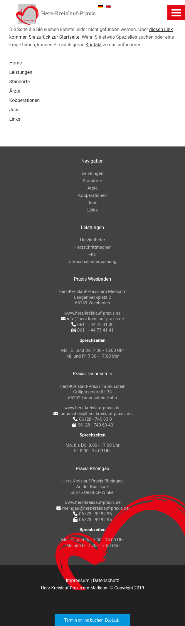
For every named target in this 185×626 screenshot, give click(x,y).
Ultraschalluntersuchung (92, 261)
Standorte (19, 81)
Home (15, 63)
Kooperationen (24, 100)
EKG (92, 254)
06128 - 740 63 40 (92, 425)
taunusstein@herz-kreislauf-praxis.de (92, 413)
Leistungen (20, 72)
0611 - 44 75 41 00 (92, 324)
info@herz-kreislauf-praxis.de (92, 318)
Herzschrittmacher (92, 247)
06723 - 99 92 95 (92, 519)
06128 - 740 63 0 (92, 419)
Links (15, 119)
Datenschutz (106, 580)
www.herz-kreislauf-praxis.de (92, 313)
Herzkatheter (92, 240)
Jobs (14, 109)
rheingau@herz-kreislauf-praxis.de (92, 508)
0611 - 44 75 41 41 (92, 330)
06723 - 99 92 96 (92, 513)
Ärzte (15, 91)
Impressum (78, 580)
